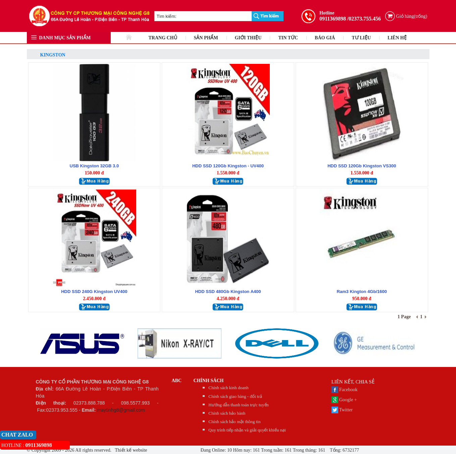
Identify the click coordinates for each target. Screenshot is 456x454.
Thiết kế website (130, 450)
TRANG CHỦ (163, 37)
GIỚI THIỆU (248, 37)
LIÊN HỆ (397, 37)
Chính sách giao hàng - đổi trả (235, 396)
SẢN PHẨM (206, 37)
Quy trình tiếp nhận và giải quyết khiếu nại (247, 429)
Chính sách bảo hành (226, 413)
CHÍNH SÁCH (209, 380)
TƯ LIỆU (361, 37)
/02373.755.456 (364, 19)
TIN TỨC (288, 37)
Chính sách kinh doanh (228, 387)
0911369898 (332, 19)
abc (177, 380)
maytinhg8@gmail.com (121, 410)
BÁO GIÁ (325, 37)
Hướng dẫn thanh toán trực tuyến (238, 404)
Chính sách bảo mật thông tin (234, 421)
